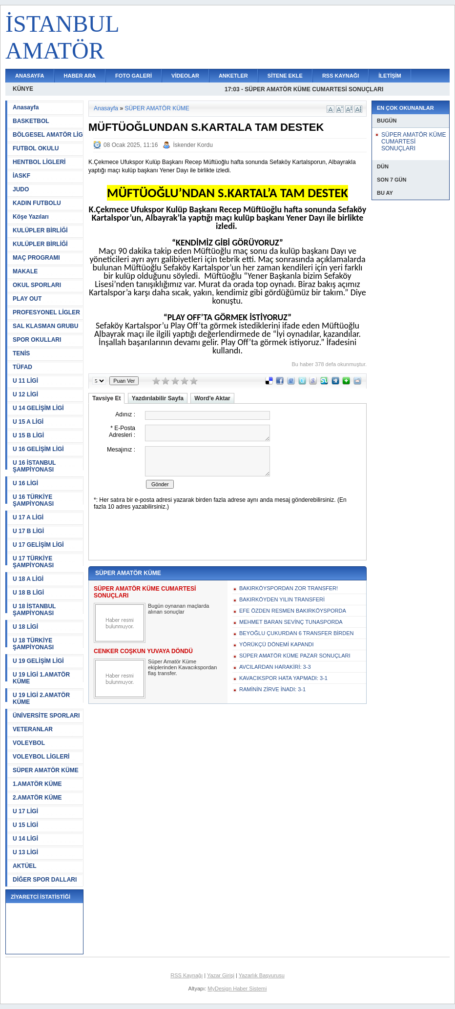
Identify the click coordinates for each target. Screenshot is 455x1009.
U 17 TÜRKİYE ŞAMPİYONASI (33, 562)
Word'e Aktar (212, 398)
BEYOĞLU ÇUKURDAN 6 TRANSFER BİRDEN (296, 633)
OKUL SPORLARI (37, 285)
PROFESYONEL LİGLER (46, 312)
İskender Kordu (192, 145)
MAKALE (25, 271)
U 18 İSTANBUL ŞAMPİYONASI (34, 610)
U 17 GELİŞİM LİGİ (38, 544)
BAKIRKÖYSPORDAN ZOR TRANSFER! (288, 588)
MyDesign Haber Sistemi (237, 988)
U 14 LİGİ (25, 838)
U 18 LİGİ (25, 626)
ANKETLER (233, 76)
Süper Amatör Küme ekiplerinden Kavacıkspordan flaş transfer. (182, 667)
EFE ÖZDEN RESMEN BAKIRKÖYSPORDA (292, 611)
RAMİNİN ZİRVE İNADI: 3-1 (272, 689)
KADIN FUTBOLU (37, 203)
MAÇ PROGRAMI (36, 257)
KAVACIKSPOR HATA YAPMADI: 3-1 (283, 678)
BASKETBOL (31, 121)
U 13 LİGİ (25, 852)
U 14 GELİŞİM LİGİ (38, 408)
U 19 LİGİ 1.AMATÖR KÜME (41, 678)
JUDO (21, 189)
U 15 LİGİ (25, 825)
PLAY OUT (27, 298)
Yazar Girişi (220, 975)
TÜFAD (22, 367)
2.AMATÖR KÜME (37, 797)
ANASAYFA (29, 76)
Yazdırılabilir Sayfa (158, 398)
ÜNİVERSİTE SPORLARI (46, 715)
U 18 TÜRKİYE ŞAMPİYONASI (33, 644)
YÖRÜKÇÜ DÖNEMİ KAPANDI (276, 644)
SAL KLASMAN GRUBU (45, 326)
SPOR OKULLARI (37, 339)
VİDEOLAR (185, 76)
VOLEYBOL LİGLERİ (41, 756)
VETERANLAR (33, 729)
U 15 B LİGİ (28, 435)
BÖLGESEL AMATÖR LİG (48, 134)
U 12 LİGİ (25, 394)
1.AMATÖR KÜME (37, 784)
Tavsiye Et (106, 398)
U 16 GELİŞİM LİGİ (38, 449)
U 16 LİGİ (25, 483)
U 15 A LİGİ (28, 421)
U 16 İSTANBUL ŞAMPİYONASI (34, 466)
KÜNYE (23, 88)
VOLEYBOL (29, 743)
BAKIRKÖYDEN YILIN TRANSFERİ (282, 599)
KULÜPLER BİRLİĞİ (40, 230)
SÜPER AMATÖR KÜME (46, 770)
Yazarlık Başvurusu (262, 975)
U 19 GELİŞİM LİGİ (38, 661)
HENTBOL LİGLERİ (39, 162)
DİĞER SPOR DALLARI (45, 879)
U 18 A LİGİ (28, 579)
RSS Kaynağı (186, 975)
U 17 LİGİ (25, 811)
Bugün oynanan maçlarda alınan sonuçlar (178, 609)
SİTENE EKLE (285, 76)
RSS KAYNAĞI (340, 76)
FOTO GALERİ (133, 76)
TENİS (21, 353)
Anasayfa (26, 107)
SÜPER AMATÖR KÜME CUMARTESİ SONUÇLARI (413, 141)
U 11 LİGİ (25, 380)
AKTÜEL (25, 866)
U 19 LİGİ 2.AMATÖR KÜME (41, 698)
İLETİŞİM (389, 76)
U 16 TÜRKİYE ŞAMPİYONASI (33, 500)
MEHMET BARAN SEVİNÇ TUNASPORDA (291, 622)
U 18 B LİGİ (28, 592)
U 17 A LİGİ (28, 517)
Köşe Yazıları (31, 216)
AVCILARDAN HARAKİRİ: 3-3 (275, 667)
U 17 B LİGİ (28, 531)
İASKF (21, 175)
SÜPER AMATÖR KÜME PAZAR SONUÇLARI (295, 656)
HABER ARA (80, 76)
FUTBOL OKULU (36, 148)
